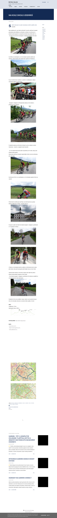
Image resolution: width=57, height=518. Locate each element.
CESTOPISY (10, 6)
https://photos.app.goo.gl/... (21, 320)
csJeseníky (43, 33)
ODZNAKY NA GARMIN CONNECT (20, 478)
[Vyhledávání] (44, 2)
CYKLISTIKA (25, 6)
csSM (43, 34)
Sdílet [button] (43, 24)
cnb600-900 (43, 30)
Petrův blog (13, 2)
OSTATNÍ (38, 6)
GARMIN (15, 6)
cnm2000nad (44, 31)
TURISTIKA (19, 6)
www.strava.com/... (13, 326)
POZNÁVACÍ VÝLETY (32, 6)
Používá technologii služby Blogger (28, 510)
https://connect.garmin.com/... (15, 327)
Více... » (34, 472)
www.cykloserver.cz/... (13, 329)
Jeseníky (13, 404)
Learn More (43, 515)
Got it (48, 515)
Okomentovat (13, 472)
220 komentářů (13, 489)
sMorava (43, 39)
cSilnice (43, 32)
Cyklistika (10, 404)
